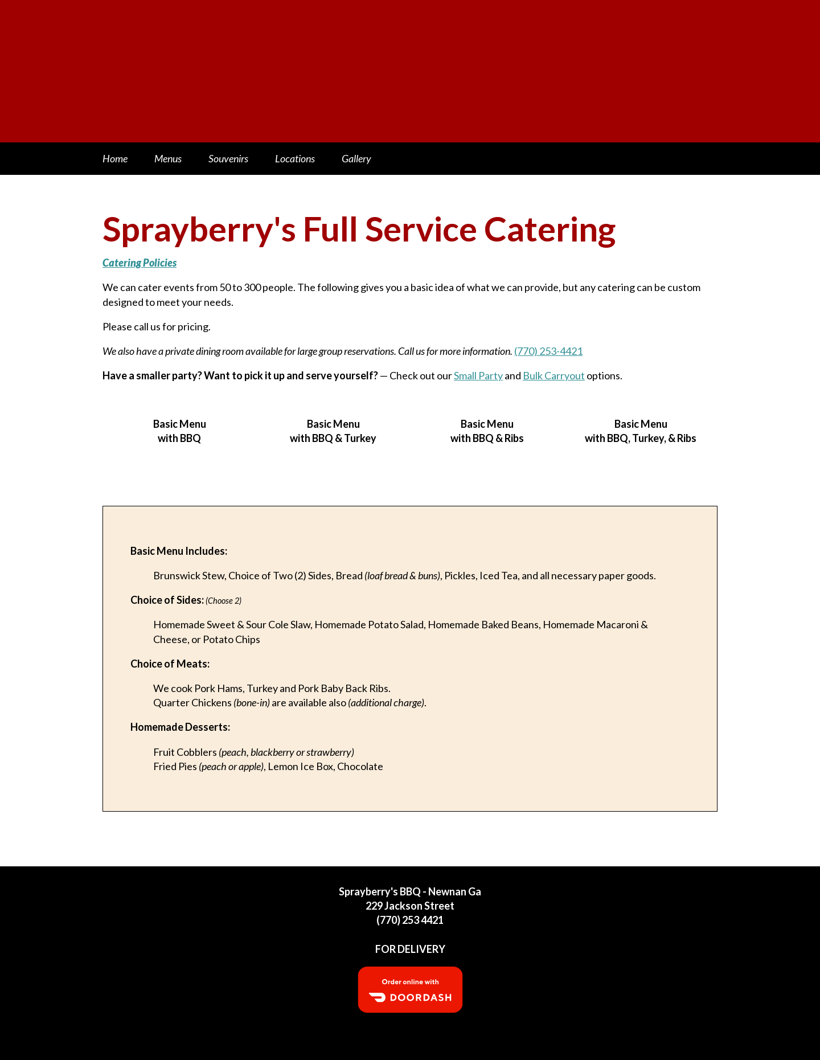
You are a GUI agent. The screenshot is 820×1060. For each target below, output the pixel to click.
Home (115, 158)
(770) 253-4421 (548, 351)
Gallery (356, 158)
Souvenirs (228, 158)
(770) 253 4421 (410, 920)
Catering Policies (139, 262)
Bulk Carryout (554, 375)
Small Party (478, 375)
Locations (295, 158)
